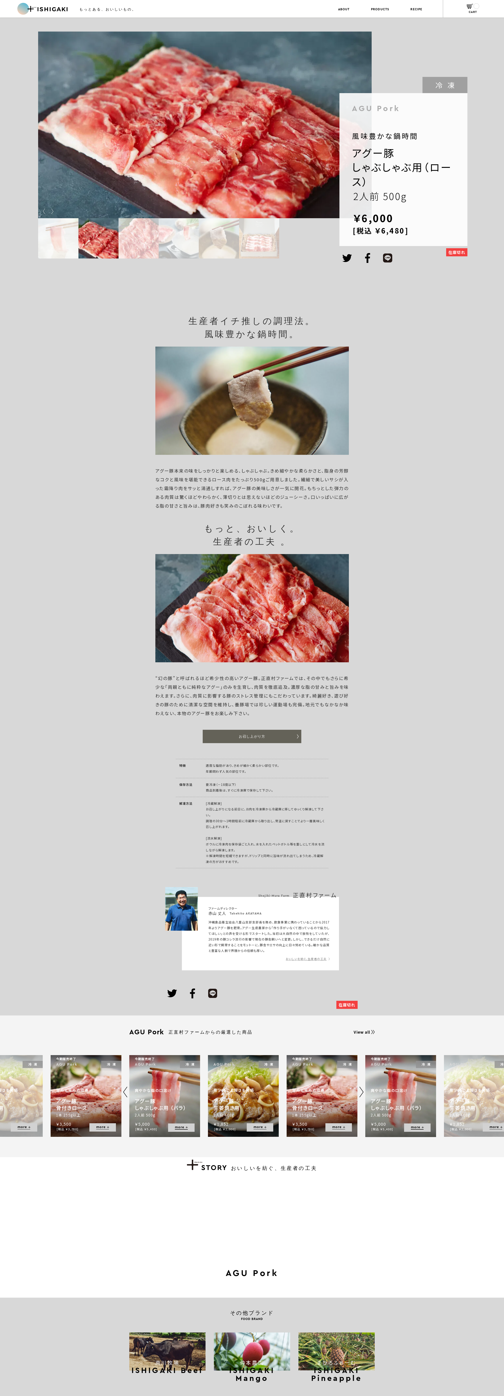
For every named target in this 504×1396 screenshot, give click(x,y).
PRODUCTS (380, 9)
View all (362, 1032)
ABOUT (344, 9)
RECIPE (416, 9)
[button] (52, 211)
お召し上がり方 (252, 736)
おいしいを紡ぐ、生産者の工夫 (306, 959)
